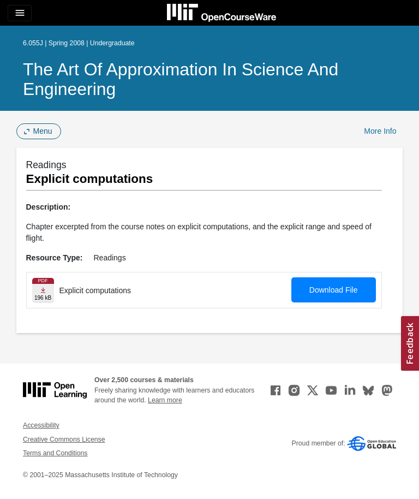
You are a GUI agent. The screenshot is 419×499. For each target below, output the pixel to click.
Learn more (165, 400)
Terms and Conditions (55, 453)
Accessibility (41, 425)
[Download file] (43, 290)
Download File (333, 290)
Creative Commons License (64, 439)
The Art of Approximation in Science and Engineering (180, 79)
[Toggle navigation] (20, 13)
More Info (380, 131)
